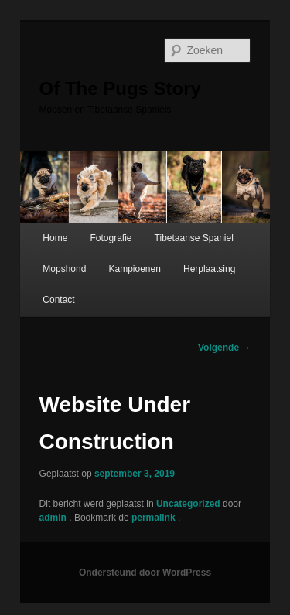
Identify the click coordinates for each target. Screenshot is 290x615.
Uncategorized (188, 503)
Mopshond (64, 268)
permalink (154, 517)
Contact (58, 299)
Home (55, 238)
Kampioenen (134, 268)
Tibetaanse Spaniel (194, 238)
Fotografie (110, 238)
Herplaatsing (209, 268)
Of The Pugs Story (120, 88)
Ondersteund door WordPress (145, 572)
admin (54, 517)
